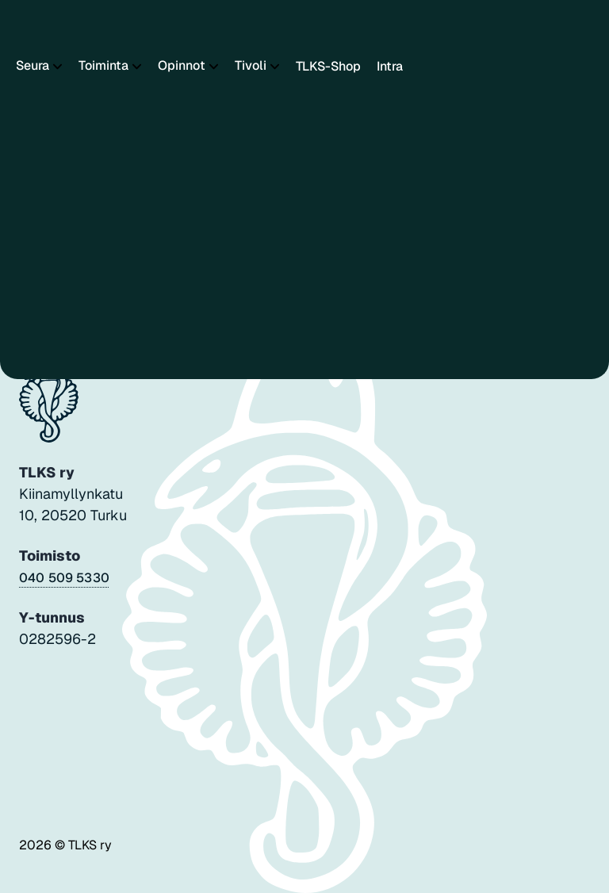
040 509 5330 (64, 577)
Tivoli (250, 65)
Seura (32, 65)
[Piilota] (56, 66)
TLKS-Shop (328, 66)
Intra (390, 66)
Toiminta (103, 65)
